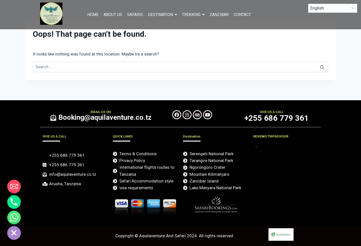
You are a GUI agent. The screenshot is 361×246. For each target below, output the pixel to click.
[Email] (14, 186)
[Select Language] (332, 8)
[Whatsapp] (14, 217)
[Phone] (14, 202)
